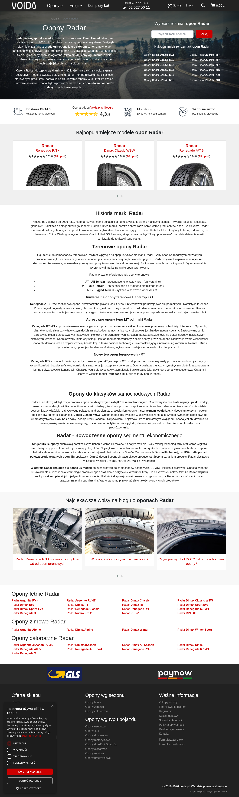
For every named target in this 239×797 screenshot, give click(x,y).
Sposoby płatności (170, 720)
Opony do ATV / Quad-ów (101, 744)
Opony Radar (159, 54)
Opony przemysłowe (98, 757)
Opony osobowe (95, 726)
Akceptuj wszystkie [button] (29, 771)
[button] (117, 196)
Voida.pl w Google (101, 107)
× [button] (52, 706)
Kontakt (164, 733)
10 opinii (132, 156)
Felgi (76, 5)
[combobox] (172, 34)
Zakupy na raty (168, 702)
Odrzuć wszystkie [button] (30, 780)
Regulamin (165, 711)
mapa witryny (197, 791)
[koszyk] (218, 5)
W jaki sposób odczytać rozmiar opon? (119, 559)
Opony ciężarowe (96, 748)
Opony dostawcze (96, 735)
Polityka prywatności (172, 724)
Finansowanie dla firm (172, 706)
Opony (55, 5)
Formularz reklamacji (172, 744)
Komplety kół (98, 6)
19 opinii (204, 156)
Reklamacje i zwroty (171, 729)
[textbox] (172, 34)
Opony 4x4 (92, 730)
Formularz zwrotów (171, 739)
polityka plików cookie (216, 791)
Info (189, 5)
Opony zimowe (94, 706)
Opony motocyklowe (98, 740)
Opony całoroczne (96, 711)
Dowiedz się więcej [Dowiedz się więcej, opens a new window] (31, 735)
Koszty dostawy (169, 715)
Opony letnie (93, 702)
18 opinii (60, 156)
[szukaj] (203, 5)
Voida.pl (54, 18)
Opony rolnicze (94, 753)
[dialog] (30, 747)
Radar (25, 600)
